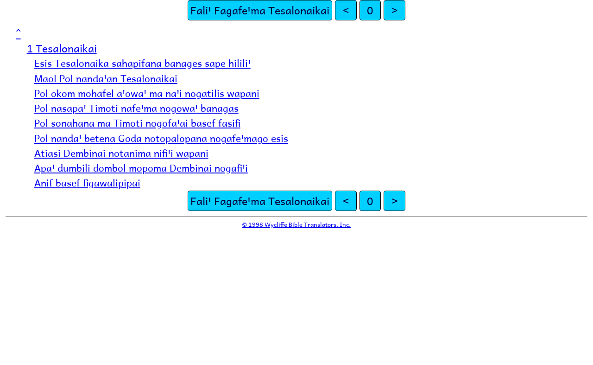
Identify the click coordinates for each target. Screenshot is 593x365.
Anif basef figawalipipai (87, 182)
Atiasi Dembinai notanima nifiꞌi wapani (121, 152)
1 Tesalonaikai (62, 48)
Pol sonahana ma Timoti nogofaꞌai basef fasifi (137, 122)
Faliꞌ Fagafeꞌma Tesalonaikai (259, 10)
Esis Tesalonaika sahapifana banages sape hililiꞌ (142, 62)
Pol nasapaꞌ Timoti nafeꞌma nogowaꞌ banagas (136, 107)
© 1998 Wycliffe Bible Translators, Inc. (296, 224)
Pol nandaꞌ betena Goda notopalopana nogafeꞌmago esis (161, 138)
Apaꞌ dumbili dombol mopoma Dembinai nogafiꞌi (141, 167)
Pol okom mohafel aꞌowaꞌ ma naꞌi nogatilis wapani (146, 93)
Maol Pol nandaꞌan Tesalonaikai (105, 78)
